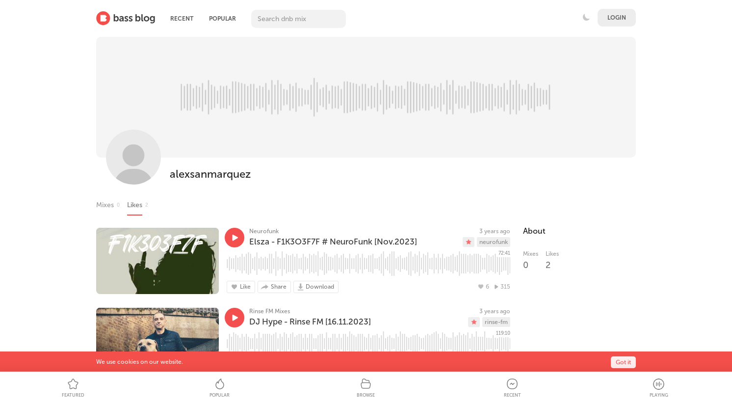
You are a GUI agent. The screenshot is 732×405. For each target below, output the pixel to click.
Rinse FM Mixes (269, 311)
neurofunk (493, 242)
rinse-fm (496, 322)
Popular (222, 18)
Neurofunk (264, 231)
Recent (181, 18)
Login (616, 17)
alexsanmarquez (210, 174)
